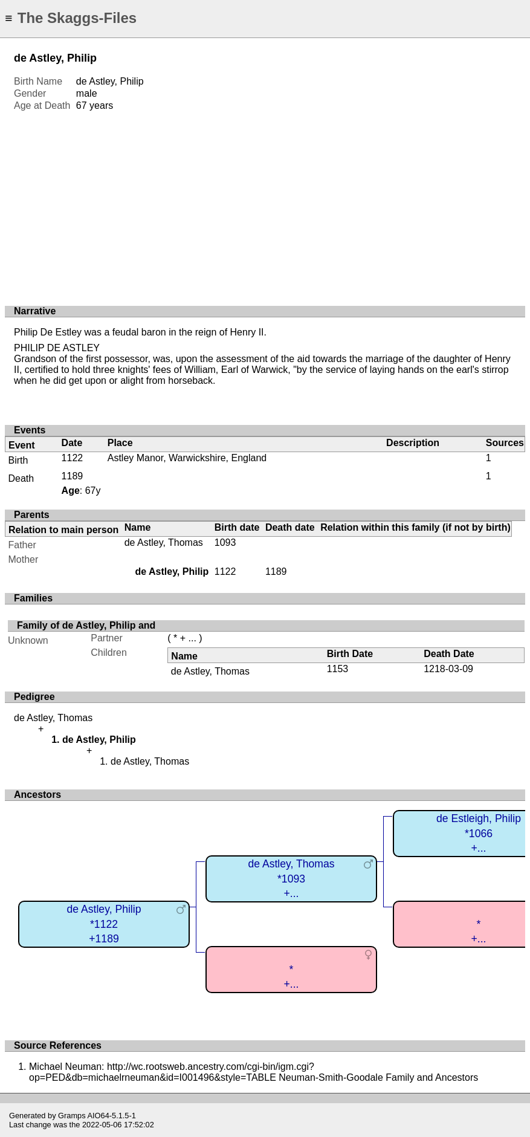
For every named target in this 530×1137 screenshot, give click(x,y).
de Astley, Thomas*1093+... (291, 878)
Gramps (72, 1115)
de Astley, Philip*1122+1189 (104, 924)
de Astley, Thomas (163, 542)
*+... (291, 977)
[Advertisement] (265, 202)
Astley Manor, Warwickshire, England (187, 458)
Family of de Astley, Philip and (86, 625)
